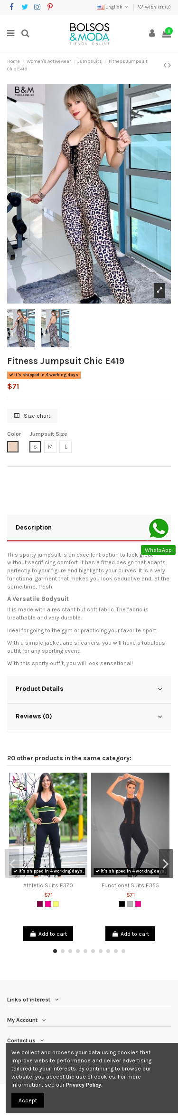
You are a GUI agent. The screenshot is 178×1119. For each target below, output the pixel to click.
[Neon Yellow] (56, 904)
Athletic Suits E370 (48, 885)
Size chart (32, 415)
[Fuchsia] (48, 904)
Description (89, 527)
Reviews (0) (89, 716)
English (113, 7)
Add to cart (47, 934)
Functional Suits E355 (130, 885)
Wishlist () (154, 7)
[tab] (89, 528)
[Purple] (40, 904)
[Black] (122, 904)
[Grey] (130, 904)
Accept (28, 1100)
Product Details (89, 689)
